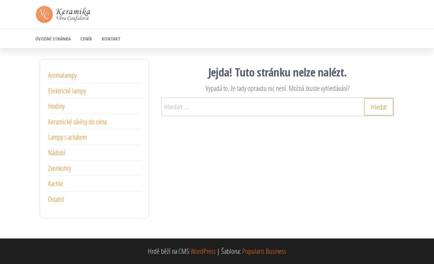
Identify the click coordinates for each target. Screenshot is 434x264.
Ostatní (56, 199)
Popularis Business (264, 251)
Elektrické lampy (67, 90)
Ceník (86, 38)
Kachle (55, 183)
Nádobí (56, 152)
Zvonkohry (59, 168)
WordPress (203, 251)
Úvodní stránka (53, 38)
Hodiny (56, 106)
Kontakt (111, 38)
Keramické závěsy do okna (77, 121)
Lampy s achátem (67, 137)
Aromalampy (62, 75)
